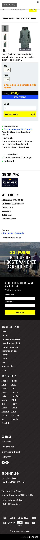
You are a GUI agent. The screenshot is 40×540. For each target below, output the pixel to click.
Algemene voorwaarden (10, 346)
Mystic (13, 384)
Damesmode (19, 232)
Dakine (4, 392)
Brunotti (4, 388)
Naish (13, 388)
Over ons (5, 335)
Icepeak (4, 415)
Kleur (6, 75)
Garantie (5, 354)
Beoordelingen (15, 503)
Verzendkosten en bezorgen (11, 339)
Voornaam (9, 301)
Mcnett (14, 380)
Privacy (4, 358)
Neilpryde (14, 392)
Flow (3, 403)
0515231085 (6, 457)
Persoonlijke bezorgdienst (11, 343)
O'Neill (13, 399)
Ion (3, 419)
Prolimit (14, 403)
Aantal (6, 103)
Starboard (15, 415)
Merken (10, 232)
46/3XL (7, 69)
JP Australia (6, 422)
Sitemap (4, 369)
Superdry (14, 419)
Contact (4, 331)
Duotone (4, 396)
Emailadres (10, 294)
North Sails (15, 396)
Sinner (13, 411)
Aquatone (5, 380)
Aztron (4, 384)
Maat (5, 65)
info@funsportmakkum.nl (11, 451)
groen (7, 79)
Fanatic (4, 399)
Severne (14, 407)
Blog (3, 362)
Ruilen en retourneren (9, 350)
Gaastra (4, 407)
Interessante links (8, 366)
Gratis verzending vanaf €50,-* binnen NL (18, 129)
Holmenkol (5, 411)
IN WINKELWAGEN (20, 114)
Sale (4, 232)
